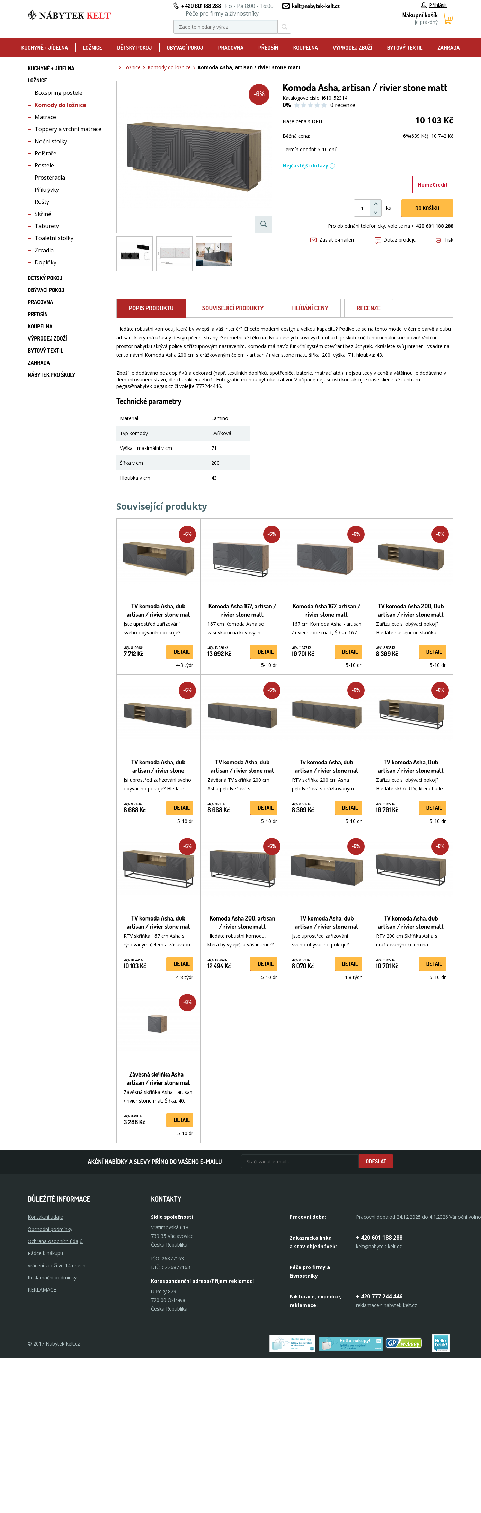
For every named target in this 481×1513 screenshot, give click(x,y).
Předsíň (268, 47)
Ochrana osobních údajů (55, 1241)
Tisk (444, 239)
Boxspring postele (58, 93)
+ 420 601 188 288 (201, 5)
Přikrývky (47, 189)
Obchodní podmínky (50, 1229)
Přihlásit (434, 5)
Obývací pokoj (185, 47)
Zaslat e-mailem (333, 239)
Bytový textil (405, 47)
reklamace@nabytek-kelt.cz (386, 1305)
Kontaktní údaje (45, 1217)
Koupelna (305, 47)
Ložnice (92, 47)
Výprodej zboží (352, 47)
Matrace (45, 117)
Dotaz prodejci (396, 239)
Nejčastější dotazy (309, 165)
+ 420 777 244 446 (379, 1296)
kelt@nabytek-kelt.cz (316, 5)
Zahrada (449, 47)
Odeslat (376, 1161)
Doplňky (45, 262)
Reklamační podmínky (52, 1277)
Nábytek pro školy (51, 374)
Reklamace (42, 1289)
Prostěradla (50, 177)
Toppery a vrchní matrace (68, 129)
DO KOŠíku (427, 208)
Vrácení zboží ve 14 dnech (57, 1265)
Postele (44, 165)
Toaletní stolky (54, 238)
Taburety (47, 226)
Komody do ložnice (60, 105)
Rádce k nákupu (45, 1253)
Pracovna (230, 47)
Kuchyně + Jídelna (44, 47)
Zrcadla (44, 250)
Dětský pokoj (134, 47)
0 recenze (342, 105)
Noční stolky (51, 141)
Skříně (43, 214)
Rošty (42, 202)
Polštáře (45, 153)
